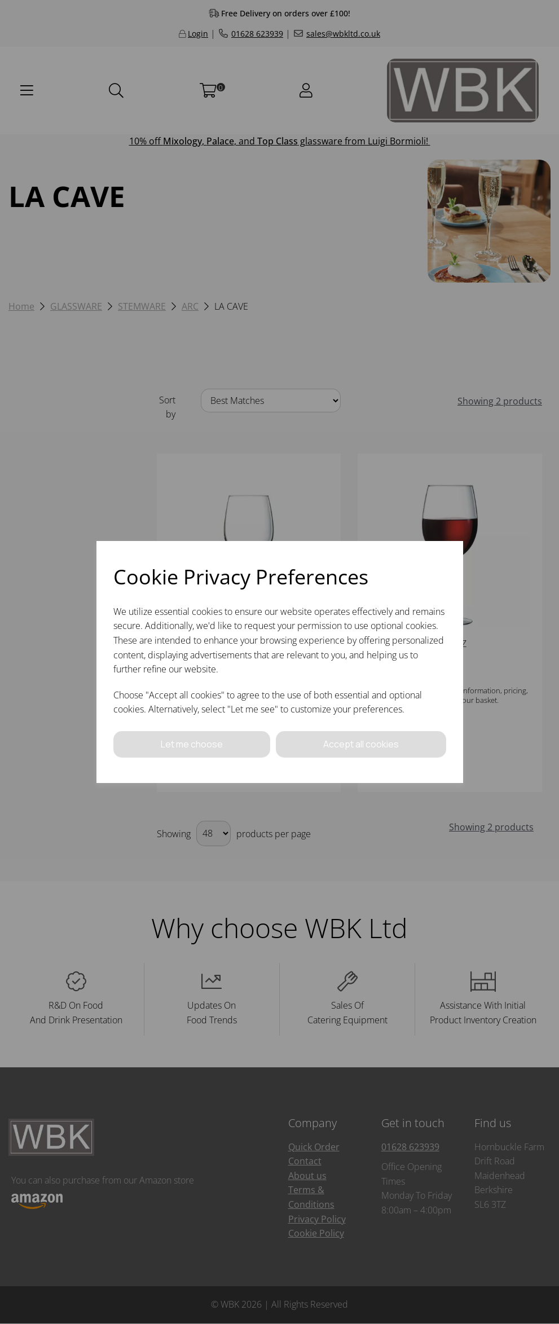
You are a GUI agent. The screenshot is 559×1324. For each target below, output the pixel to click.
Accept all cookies (361, 744)
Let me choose (192, 744)
